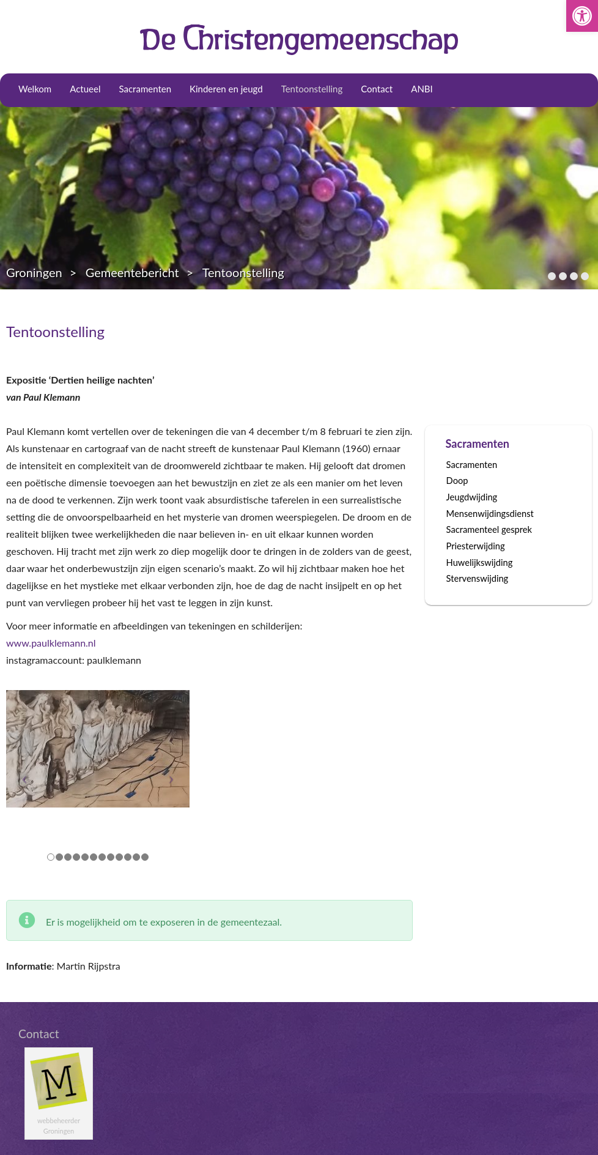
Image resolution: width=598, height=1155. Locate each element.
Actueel (85, 88)
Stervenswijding (477, 578)
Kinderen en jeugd (226, 88)
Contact (377, 88)
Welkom (34, 88)
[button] (582, 16)
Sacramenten (145, 88)
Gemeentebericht (132, 272)
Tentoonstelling (312, 88)
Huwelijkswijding (479, 562)
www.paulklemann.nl (51, 642)
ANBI (422, 88)
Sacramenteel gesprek (489, 529)
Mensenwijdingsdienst (490, 513)
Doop (457, 480)
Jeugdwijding (472, 497)
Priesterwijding (475, 546)
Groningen (34, 272)
